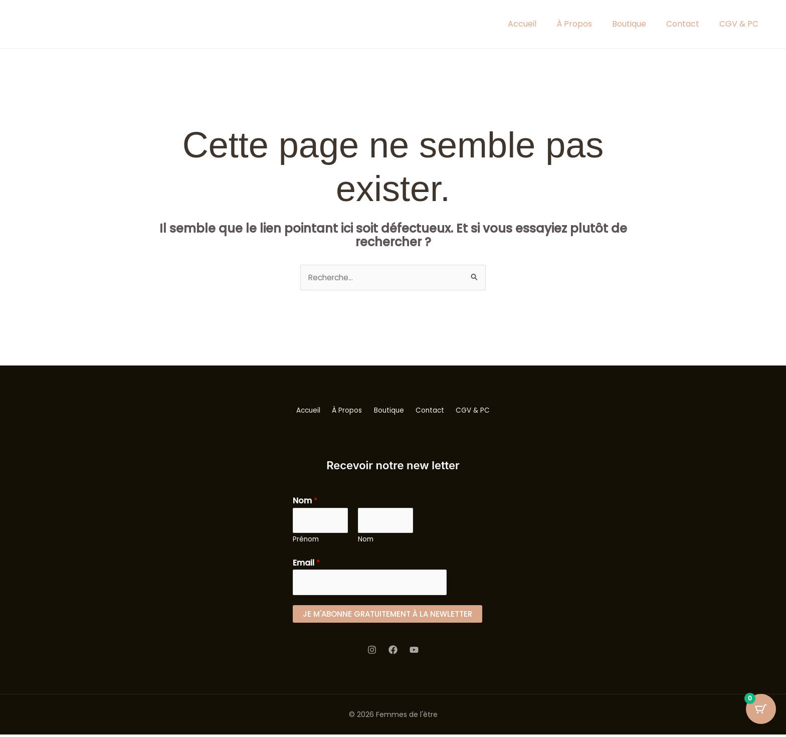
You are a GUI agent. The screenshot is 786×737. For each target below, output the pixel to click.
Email (306, 564)
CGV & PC (738, 24)
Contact (682, 24)
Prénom (306, 540)
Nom (305, 501)
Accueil (522, 24)
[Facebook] (393, 652)
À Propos (574, 24)
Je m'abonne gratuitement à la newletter (387, 616)
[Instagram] (371, 652)
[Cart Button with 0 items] (761, 712)
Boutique (629, 24)
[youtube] (414, 652)
